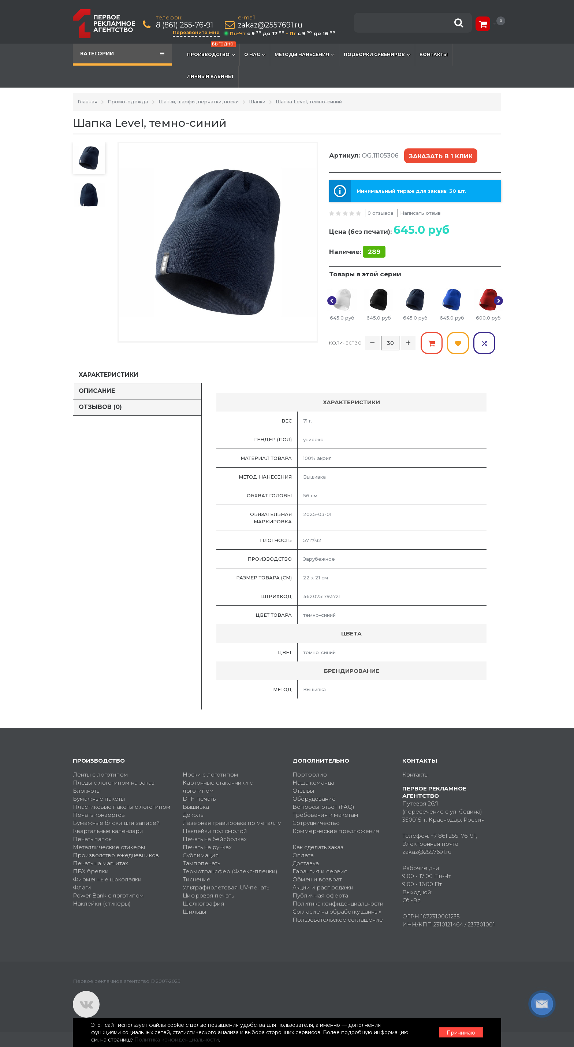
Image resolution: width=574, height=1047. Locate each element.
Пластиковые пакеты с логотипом (122, 806)
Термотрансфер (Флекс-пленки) (230, 871)
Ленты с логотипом (100, 774)
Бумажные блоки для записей (116, 822)
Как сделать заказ (317, 847)
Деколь (193, 814)
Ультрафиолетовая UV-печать (226, 887)
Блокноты (87, 790)
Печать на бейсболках (215, 839)
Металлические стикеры (109, 847)
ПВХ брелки (91, 871)
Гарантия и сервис (319, 871)
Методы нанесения (305, 54)
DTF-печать (199, 798)
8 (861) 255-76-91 (184, 25)
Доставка (305, 863)
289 (374, 251)
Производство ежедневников (116, 855)
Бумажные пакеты (99, 798)
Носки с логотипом (210, 774)
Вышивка (196, 806)
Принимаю (461, 1032)
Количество (345, 343)
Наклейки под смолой (215, 830)
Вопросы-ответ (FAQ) (323, 806)
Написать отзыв (420, 213)
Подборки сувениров (377, 54)
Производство (211, 51)
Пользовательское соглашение (337, 919)
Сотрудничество (316, 822)
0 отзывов (381, 213)
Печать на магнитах (100, 863)
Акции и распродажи (323, 887)
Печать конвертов (99, 814)
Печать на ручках (207, 847)
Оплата (303, 855)
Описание (97, 390)
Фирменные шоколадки (107, 879)
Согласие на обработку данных (336, 911)
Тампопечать (201, 863)
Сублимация (201, 855)
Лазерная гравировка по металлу (232, 822)
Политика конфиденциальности (338, 903)
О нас (254, 54)
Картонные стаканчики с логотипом (218, 786)
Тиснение (196, 879)
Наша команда (313, 782)
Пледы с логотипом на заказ (113, 782)
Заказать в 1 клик (441, 156)
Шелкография (203, 903)
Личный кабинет (210, 76)
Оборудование (314, 798)
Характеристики (108, 374)
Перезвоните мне (196, 32)
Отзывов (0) (100, 406)
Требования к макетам (325, 814)
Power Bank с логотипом (108, 895)
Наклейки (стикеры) (102, 903)
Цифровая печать (208, 895)
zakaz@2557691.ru (270, 25)
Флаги (82, 887)
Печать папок (92, 839)
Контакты (434, 54)
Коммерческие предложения (336, 830)
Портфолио (309, 774)
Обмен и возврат (317, 879)
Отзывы (303, 790)
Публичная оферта (320, 895)
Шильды (194, 911)
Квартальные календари (108, 830)
